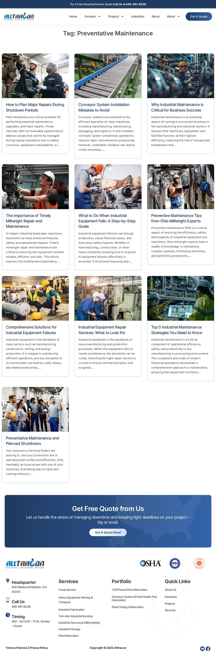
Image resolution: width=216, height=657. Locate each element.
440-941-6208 (21, 607)
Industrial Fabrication (71, 610)
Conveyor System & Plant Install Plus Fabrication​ (134, 598)
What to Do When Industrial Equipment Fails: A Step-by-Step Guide (107, 221)
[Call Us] (8, 600)
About (171, 16)
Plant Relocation (68, 636)
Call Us (18, 602)
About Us (170, 590)
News (154, 17)
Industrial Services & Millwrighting (79, 623)
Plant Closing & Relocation (128, 607)
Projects (114, 16)
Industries (136, 17)
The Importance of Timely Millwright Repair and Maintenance (28, 221)
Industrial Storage (69, 629)
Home (71, 17)
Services (90, 16)
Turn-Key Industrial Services (76, 616)
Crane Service (67, 590)
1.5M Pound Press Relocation (129, 590)
